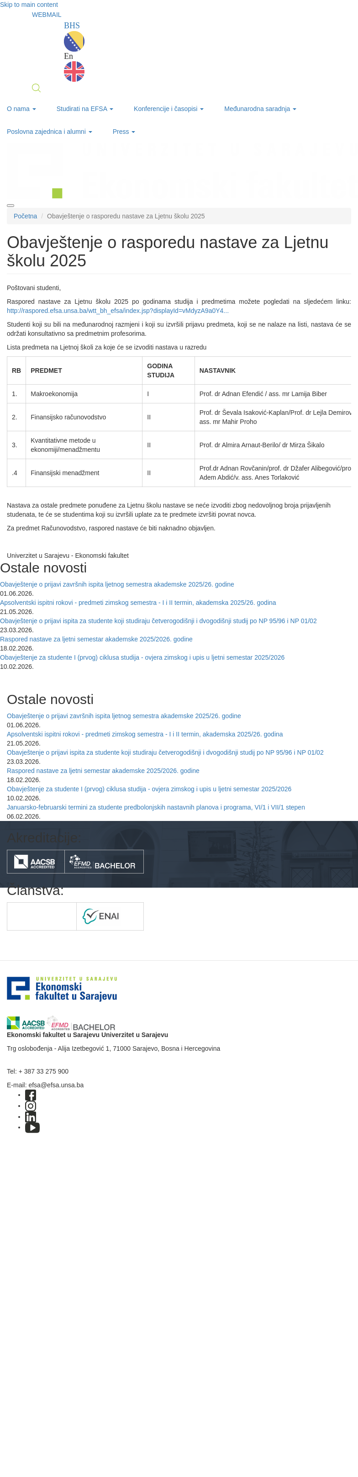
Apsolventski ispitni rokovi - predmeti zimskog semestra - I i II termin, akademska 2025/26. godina (138, 602)
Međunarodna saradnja (260, 108)
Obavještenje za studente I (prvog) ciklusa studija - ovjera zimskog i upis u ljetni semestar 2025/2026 (142, 657)
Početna (25, 216)
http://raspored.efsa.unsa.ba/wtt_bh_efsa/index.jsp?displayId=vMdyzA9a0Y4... (118, 310)
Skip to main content (29, 4)
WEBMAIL (47, 14)
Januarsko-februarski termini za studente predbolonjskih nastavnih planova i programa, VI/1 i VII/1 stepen (156, 807)
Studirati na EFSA (85, 108)
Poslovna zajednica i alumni (49, 131)
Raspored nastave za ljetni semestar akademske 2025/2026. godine (96, 639)
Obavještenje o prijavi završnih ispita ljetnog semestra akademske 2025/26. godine (117, 584)
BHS (74, 36)
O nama (21, 108)
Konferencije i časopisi (169, 108)
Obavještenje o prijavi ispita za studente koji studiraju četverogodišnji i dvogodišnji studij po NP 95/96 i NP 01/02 (158, 621)
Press (124, 131)
